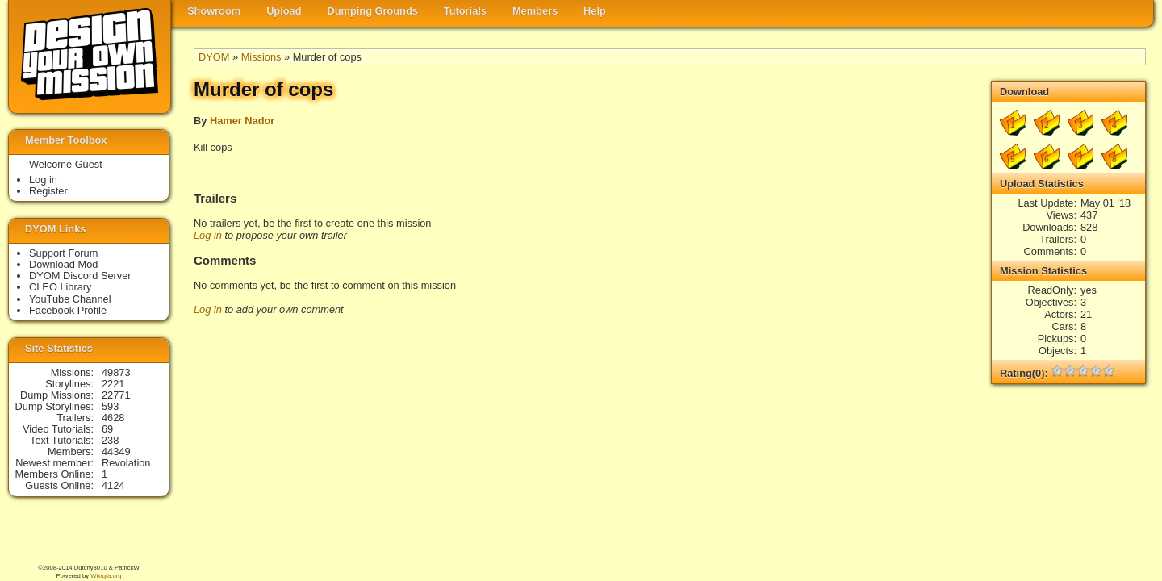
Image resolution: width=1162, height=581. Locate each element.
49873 (116, 372)
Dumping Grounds (373, 11)
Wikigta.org (105, 575)
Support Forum (63, 253)
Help (594, 11)
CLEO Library (60, 287)
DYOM (214, 57)
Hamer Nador (242, 121)
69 (107, 429)
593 (110, 406)
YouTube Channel (70, 299)
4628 (113, 418)
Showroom (213, 11)
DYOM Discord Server (80, 276)
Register (48, 191)
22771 (116, 395)
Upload (283, 11)
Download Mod (63, 264)
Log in (208, 235)
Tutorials (465, 11)
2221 (113, 384)
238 (110, 440)
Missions (261, 57)
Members (535, 11)
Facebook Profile (68, 310)
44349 (116, 451)
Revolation (126, 463)
